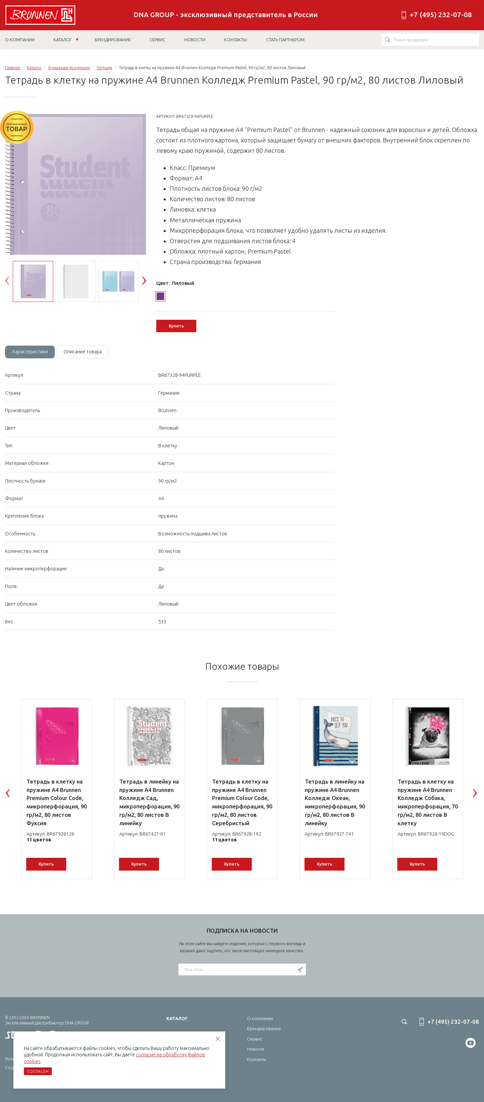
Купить (176, 325)
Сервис (254, 1039)
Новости (255, 1049)
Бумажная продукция (69, 67)
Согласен (37, 1071)
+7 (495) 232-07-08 (441, 14)
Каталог (66, 39)
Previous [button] (12, 282)
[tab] (30, 352)
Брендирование (264, 1028)
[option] (75, 206)
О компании (260, 1018)
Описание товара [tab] (83, 351)
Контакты (256, 1059)
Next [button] (149, 282)
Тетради (104, 67)
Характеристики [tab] (30, 351)
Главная (12, 67)
